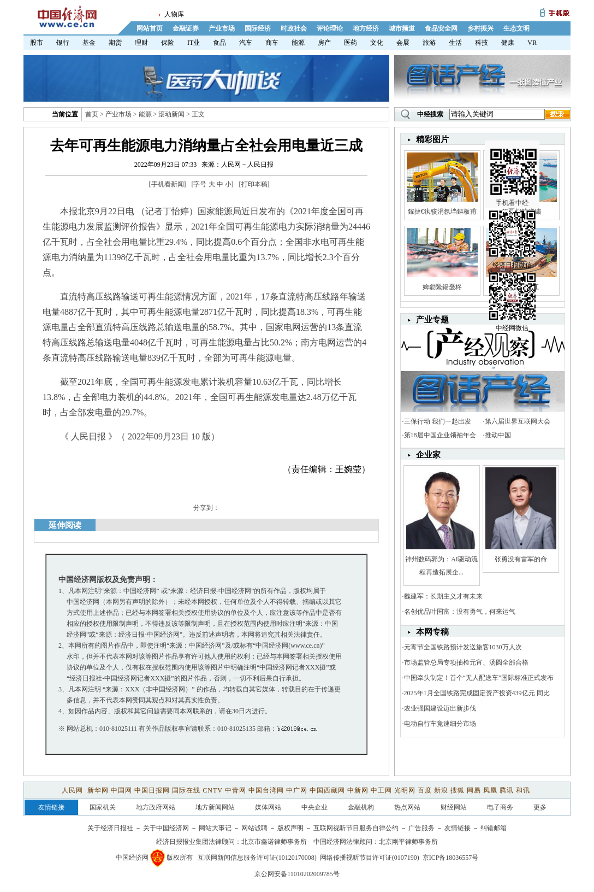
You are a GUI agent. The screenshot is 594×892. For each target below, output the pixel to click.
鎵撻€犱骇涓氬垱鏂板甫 (442, 211)
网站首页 (149, 28)
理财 (141, 42)
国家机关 (103, 807)
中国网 (121, 790)
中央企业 (314, 807)
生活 (455, 42)
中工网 (381, 790)
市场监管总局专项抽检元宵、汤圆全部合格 (466, 662)
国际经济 (258, 28)
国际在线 (186, 790)
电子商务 (500, 807)
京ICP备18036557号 (451, 857)
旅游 (429, 42)
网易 (474, 790)
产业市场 (222, 28)
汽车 (245, 42)
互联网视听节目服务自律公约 (356, 828)
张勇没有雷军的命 (521, 559)
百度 (425, 790)
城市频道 (402, 28)
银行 (62, 42)
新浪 (441, 790)
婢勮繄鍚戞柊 (442, 287)
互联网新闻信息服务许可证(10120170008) (257, 857)
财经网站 (454, 807)
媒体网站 (268, 807)
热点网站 (407, 807)
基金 (89, 42)
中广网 (296, 790)
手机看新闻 (167, 184)
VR (532, 42)
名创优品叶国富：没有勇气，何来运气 (459, 611)
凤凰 (490, 790)
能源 (298, 42)
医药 (350, 42)
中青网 (235, 790)
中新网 (358, 790)
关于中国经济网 (166, 828)
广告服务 (421, 828)
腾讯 (507, 790)
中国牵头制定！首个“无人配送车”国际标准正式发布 (479, 678)
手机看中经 (513, 164)
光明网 (404, 790)
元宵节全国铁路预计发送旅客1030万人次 (463, 647)
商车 (271, 42)
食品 (219, 42)
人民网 (73, 790)
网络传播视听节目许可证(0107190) (369, 857)
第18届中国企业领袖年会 (440, 435)
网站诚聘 (254, 828)
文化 (376, 42)
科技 (481, 42)
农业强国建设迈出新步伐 (440, 708)
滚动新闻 (171, 114)
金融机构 (361, 807)
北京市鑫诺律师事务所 (274, 842)
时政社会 (294, 28)
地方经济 (366, 28)
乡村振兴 (480, 28)
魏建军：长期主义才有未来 (443, 596)
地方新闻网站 (215, 807)
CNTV (212, 790)
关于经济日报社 (110, 828)
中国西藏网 (327, 790)
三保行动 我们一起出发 (437, 421)
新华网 (98, 790)
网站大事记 (215, 828)
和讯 (523, 790)
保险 (167, 42)
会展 (402, 42)
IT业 (193, 42)
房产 (324, 42)
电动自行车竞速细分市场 (440, 723)
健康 (507, 42)
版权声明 (290, 828)
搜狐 (457, 790)
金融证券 (186, 28)
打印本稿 (254, 184)
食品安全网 (441, 28)
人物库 (174, 14)
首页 (91, 114)
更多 (540, 807)
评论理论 (330, 28)
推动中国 (498, 435)
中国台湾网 (266, 790)
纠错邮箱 (493, 828)
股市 (36, 42)
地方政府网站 (155, 807)
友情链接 (457, 828)
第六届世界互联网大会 (517, 421)
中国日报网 (152, 790)
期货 (115, 42)
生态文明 (516, 28)
